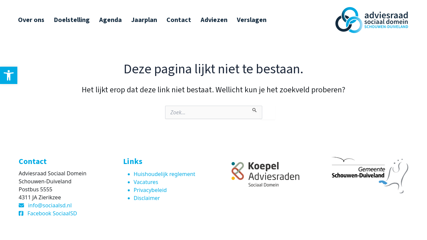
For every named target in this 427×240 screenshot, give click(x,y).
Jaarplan (144, 20)
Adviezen (214, 20)
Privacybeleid (150, 190)
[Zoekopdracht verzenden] (254, 109)
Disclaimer (147, 198)
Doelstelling (72, 20)
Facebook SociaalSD (52, 213)
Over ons (31, 20)
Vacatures (146, 182)
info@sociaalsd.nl (50, 205)
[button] (8, 75)
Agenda (110, 20)
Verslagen (252, 20)
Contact (178, 20)
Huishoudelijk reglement (164, 174)
